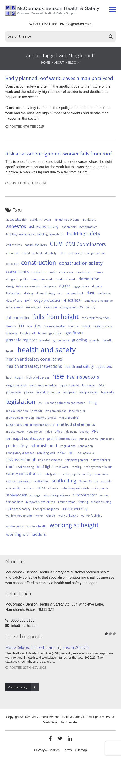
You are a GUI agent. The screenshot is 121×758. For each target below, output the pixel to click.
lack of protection (48, 392)
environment (14, 307)
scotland (28, 488)
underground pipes (46, 509)
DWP (28, 301)
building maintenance (20, 234)
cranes (98, 272)
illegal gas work (16, 385)
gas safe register (21, 339)
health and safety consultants (34, 359)
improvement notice (43, 385)
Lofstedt (36, 411)
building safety (83, 233)
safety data (51, 474)
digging (97, 286)
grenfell (45, 340)
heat (9, 378)
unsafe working (75, 508)
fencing (11, 326)
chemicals (13, 253)
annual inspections (67, 219)
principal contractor (25, 438)
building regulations (50, 234)
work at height (68, 516)
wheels (51, 516)
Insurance (88, 385)
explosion (50, 307)
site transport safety (76, 488)
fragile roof (27, 333)
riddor (62, 453)
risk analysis (86, 453)
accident (35, 219)
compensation (95, 253)
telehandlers (14, 502)
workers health (36, 526)
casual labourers (36, 245)
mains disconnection (20, 418)
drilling (28, 293)
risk (72, 452)
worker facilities (91, 516)
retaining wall (46, 453)
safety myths (71, 474)
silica (41, 488)
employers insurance (99, 301)
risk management (76, 460)
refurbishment (43, 445)
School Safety (88, 481)
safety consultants (23, 473)
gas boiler (56, 333)
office (58, 432)
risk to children (101, 460)
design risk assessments (23, 286)
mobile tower (15, 432)
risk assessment (21, 459)
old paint (71, 432)
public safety (17, 445)
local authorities (17, 411)
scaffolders (41, 481)
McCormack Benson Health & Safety (52, 11)
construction (38, 262)
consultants (17, 271)
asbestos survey (44, 226)
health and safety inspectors (88, 366)
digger (64, 285)
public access (88, 439)
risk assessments (50, 460)
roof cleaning (25, 467)
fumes (42, 333)
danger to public (17, 279)
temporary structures (40, 502)
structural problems (57, 495)
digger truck (81, 286)
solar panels (100, 488)
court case (66, 272)
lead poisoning (88, 392)
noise (48, 432)
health (10, 351)
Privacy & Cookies (47, 750)
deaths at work (66, 279)
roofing (76, 467)
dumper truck (75, 293)
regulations (68, 446)
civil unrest (75, 253)
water (39, 516)
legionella (107, 392)
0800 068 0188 (45, 24)
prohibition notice (61, 438)
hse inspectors (83, 377)
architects (89, 219)
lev (40, 403)
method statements (76, 424)
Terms (67, 750)
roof (10, 466)
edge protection (47, 300)
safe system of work (98, 467)
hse (58, 376)
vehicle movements (19, 516)
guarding (79, 339)
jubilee (28, 392)
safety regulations (18, 481)
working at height (74, 525)
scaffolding (64, 480)
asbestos (16, 226)
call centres (14, 245)
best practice (88, 227)
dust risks (104, 293)
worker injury (15, 526)
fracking (11, 333)
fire (38, 325)
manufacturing (68, 418)
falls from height (56, 316)
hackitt (106, 340)
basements (69, 227)
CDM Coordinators (86, 244)
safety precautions (95, 474)
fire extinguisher (55, 326)
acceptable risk (16, 219)
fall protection (18, 317)
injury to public (69, 385)
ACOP (48, 219)
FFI (21, 325)
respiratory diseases (20, 453)
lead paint (69, 392)
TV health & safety (18, 509)
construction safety (81, 263)
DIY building (13, 293)
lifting (92, 402)
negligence (34, 432)
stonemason (16, 494)
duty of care (14, 301)
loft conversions (55, 411)
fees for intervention (96, 318)
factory (90, 307)
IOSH (101, 385)
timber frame (67, 502)
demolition (89, 279)
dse (60, 293)
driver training (45, 293)
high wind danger (37, 378)
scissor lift (13, 488)
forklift (85, 326)
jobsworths (13, 392)
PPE (95, 431)
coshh (53, 272)
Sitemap (81, 750)
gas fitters (74, 332)
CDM (56, 243)
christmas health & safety (39, 253)
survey (104, 495)
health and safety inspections (34, 366)
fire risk (73, 326)
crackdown (83, 272)
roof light (45, 466)
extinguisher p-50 (71, 307)
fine (29, 326)
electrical (73, 300)
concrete (12, 264)
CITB (62, 253)
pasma (84, 432)
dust (90, 293)
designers (49, 286)
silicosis (53, 488)
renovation (85, 446)
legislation (20, 401)
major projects (46, 418)
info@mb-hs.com (77, 24)
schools (106, 481)
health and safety (46, 350)
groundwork (61, 340)
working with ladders (26, 534)
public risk (107, 439)
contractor (38, 272)
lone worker (77, 411)
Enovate (71, 722)
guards (94, 340)
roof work (62, 467)
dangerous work (42, 279)
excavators (33, 307)
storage (35, 495)
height (19, 378)
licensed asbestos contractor (65, 403)
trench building (101, 502)
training (83, 502)
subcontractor (85, 494)
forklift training (102, 326)
